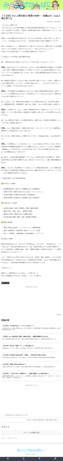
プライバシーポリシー (31, 455)
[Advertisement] (31, 299)
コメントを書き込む (31, 434)
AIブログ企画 (5, 282)
